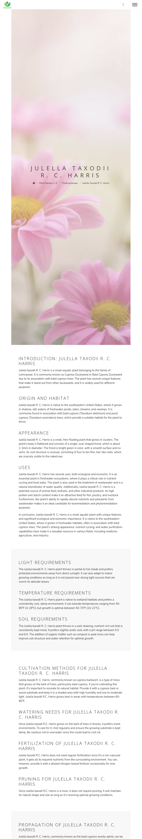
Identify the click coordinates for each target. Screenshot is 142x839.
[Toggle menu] (134, 4)
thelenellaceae (70, 183)
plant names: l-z (48, 183)
